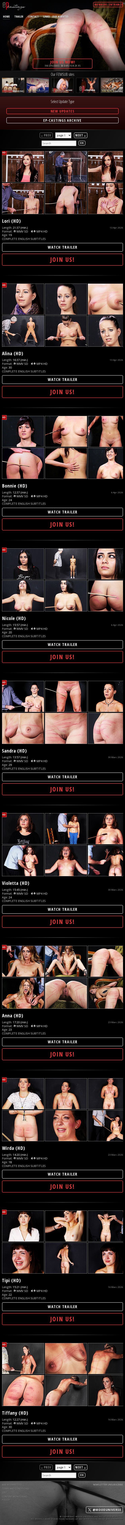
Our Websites (60, 16)
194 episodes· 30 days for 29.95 (62, 63)
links (46, 16)
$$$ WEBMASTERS (12, 1484)
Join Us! (62, 259)
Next (80, 135)
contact (33, 16)
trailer (18, 16)
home (6, 16)
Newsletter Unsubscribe (108, 1484)
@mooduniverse (104, 1510)
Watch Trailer (63, 247)
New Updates (63, 111)
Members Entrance (109, 4)
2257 (4, 1492)
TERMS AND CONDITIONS (15, 1488)
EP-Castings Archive (62, 120)
